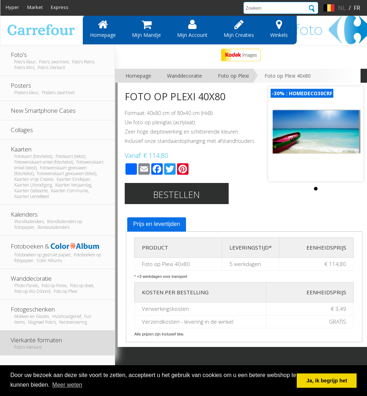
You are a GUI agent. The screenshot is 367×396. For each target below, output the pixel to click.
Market (35, 7)
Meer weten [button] (67, 385)
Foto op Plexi (233, 75)
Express (59, 7)
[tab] (156, 224)
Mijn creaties (239, 28)
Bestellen (176, 194)
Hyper (12, 7)
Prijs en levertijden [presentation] (156, 224)
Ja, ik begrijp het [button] (326, 380)
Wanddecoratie (184, 75)
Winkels (279, 28)
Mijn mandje (146, 28)
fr (357, 8)
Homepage (103, 28)
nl (342, 8)
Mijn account (192, 28)
